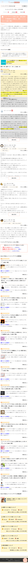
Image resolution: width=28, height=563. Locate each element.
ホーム (3, 559)
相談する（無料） (25, 560)
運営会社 (7, 559)
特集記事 (22, 12)
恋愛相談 (14, 12)
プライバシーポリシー (17, 559)
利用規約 (11, 559)
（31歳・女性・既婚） (9, 70)
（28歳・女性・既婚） (10, 145)
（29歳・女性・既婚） (9, 219)
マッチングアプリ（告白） (11, 9)
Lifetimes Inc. (13, 560)
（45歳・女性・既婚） (9, 183)
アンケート (6, 12)
